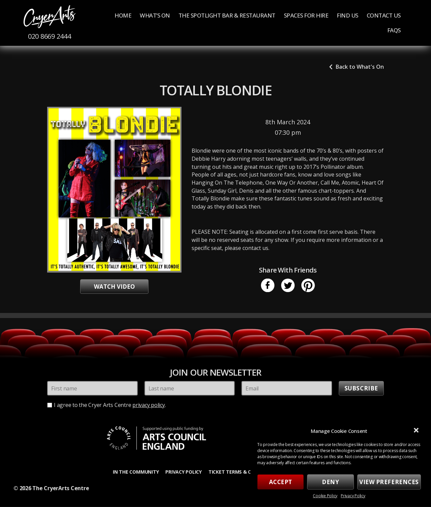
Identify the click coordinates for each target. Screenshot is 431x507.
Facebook (267, 285)
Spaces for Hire (306, 15)
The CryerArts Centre (60, 488)
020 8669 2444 (49, 36)
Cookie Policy (325, 496)
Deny (330, 482)
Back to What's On (360, 67)
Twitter (288, 285)
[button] (417, 431)
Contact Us (384, 15)
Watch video (114, 287)
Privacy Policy (353, 496)
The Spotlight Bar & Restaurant (226, 15)
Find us (347, 15)
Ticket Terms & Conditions (242, 472)
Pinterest (308, 285)
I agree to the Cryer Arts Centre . (110, 405)
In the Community (136, 472)
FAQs (394, 30)
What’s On (155, 15)
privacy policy (148, 405)
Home (122, 15)
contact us (255, 248)
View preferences (389, 482)
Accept (280, 482)
